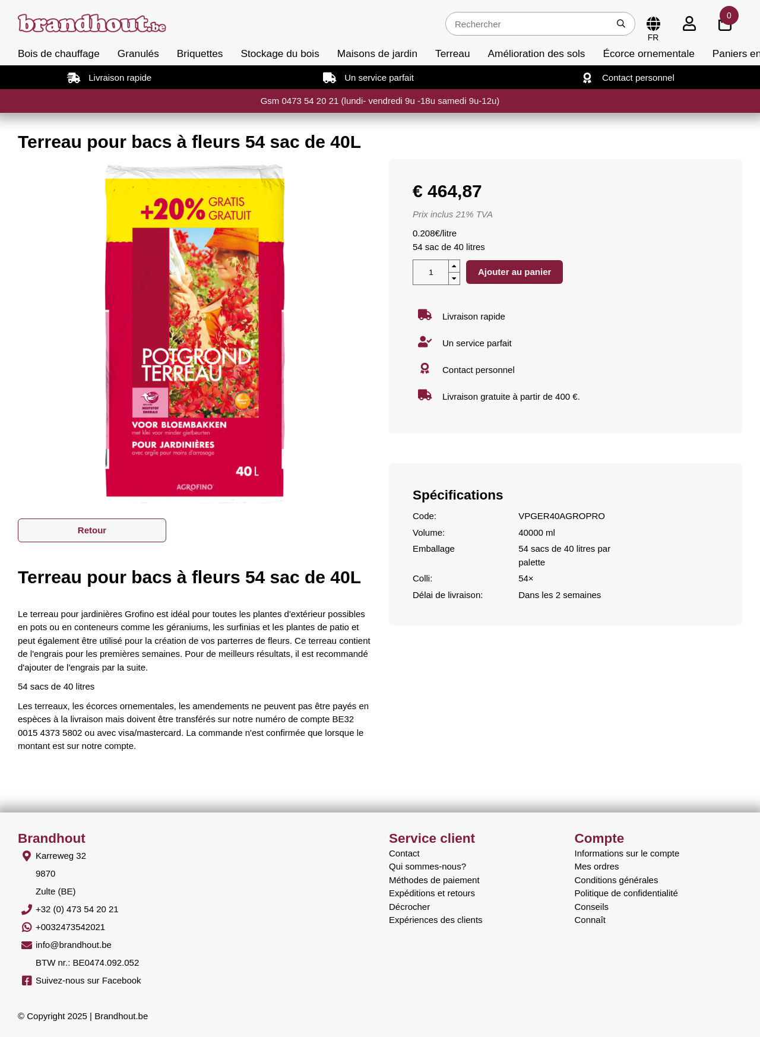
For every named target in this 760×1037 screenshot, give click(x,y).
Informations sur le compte (627, 853)
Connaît (590, 920)
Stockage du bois (279, 53)
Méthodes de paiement (434, 880)
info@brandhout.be (74, 945)
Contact (404, 853)
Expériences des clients (436, 920)
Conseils (592, 907)
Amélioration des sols (536, 53)
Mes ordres (597, 866)
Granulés (138, 53)
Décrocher (409, 907)
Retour (92, 530)
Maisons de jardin (377, 53)
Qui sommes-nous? (427, 866)
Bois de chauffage (59, 53)
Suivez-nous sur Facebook (88, 980)
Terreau (452, 53)
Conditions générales (616, 880)
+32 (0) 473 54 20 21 (77, 909)
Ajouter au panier (514, 272)
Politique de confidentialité (626, 893)
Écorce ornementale (648, 53)
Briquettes (200, 53)
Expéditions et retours (432, 893)
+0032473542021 (70, 927)
